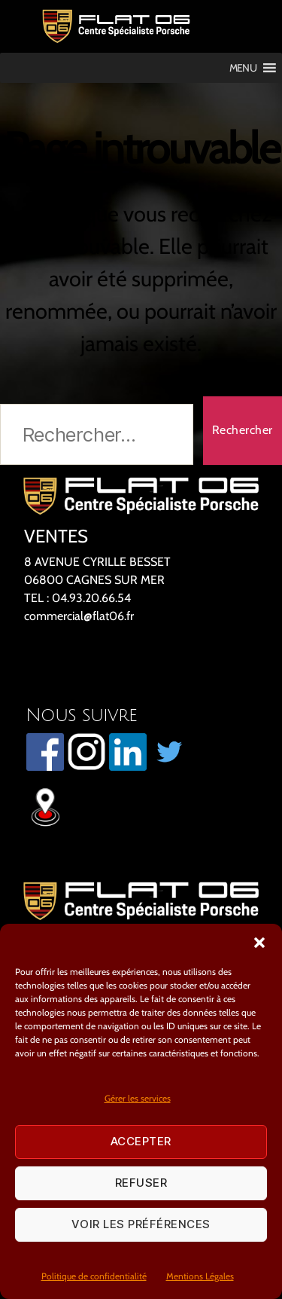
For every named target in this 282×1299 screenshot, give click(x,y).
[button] (259, 942)
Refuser (141, 1182)
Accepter (141, 1141)
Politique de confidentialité (94, 1276)
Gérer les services (138, 1098)
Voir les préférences (141, 1224)
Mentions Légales (200, 1276)
